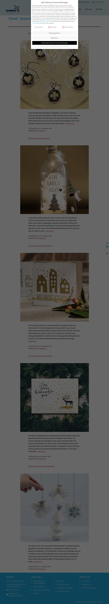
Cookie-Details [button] (44, 46)
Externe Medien (67, 26)
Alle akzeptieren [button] (54, 32)
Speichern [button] (54, 37)
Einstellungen (36, 22)
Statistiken (52, 26)
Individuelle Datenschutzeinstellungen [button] (54, 42)
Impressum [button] (65, 46)
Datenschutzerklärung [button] (55, 46)
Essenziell (39, 26)
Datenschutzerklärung (46, 21)
